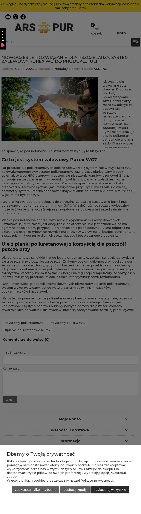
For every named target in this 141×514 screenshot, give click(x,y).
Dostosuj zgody (75, 490)
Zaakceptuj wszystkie (110, 490)
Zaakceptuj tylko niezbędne (35, 490)
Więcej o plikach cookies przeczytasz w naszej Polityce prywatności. (60, 480)
